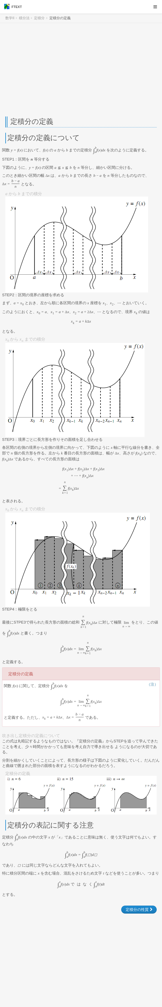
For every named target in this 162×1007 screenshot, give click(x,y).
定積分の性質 (139, 909)
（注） (152, 684)
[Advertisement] (81, 69)
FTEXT (13, 6)
